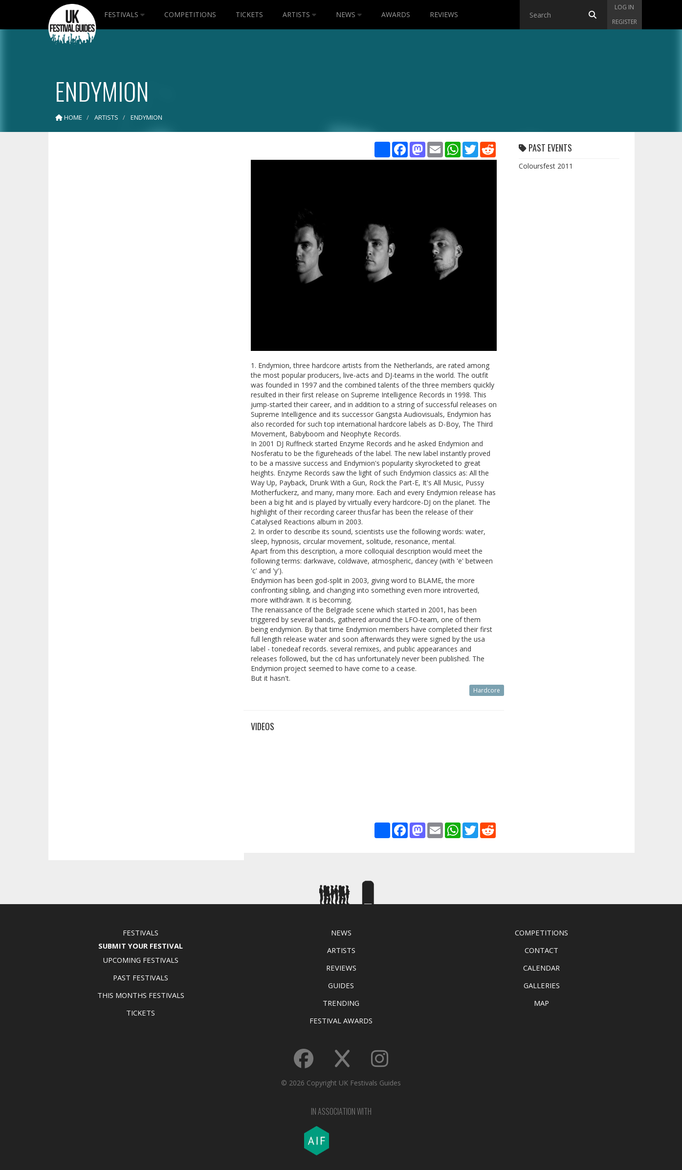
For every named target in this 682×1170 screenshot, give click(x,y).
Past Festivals (140, 977)
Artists (299, 14)
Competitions (190, 14)
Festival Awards (341, 1020)
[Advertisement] (139, 293)
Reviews (444, 14)
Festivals (124, 14)
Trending (341, 1003)
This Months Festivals (140, 995)
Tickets (249, 14)
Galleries (542, 985)
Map (541, 1003)
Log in (624, 7)
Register (624, 22)
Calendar (541, 968)
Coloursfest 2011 (546, 166)
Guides (341, 985)
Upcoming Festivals (140, 960)
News (349, 14)
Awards (395, 14)
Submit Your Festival (140, 946)
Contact (541, 950)
